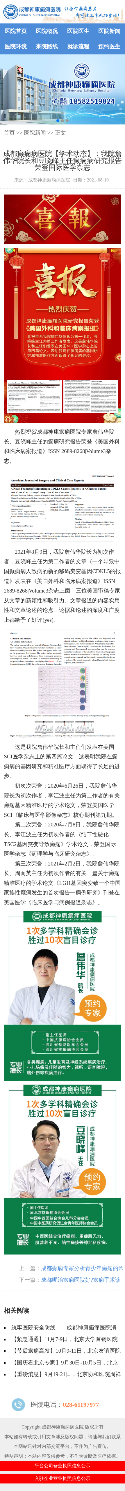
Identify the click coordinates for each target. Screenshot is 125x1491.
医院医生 (78, 31)
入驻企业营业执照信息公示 (62, 1478)
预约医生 (109, 46)
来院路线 (47, 46)
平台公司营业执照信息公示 (62, 1465)
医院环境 (16, 46)
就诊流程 (78, 46)
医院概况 (47, 31)
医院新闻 (109, 31)
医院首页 (16, 31)
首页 (9, 133)
